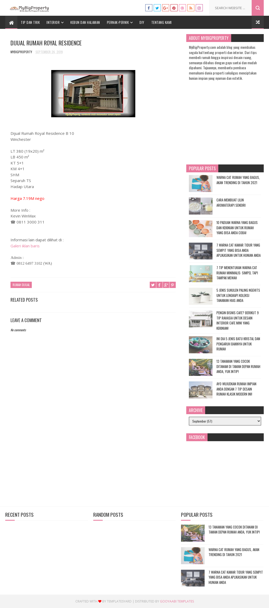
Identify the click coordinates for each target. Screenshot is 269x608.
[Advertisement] (93, 457)
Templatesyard (119, 601)
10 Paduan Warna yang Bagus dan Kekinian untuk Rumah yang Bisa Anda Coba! (237, 227)
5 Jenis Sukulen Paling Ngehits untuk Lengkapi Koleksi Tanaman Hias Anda (238, 295)
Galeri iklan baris (25, 245)
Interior (53, 22)
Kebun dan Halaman (85, 22)
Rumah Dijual (21, 285)
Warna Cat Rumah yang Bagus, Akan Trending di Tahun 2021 (238, 180)
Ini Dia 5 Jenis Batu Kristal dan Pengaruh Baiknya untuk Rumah (238, 343)
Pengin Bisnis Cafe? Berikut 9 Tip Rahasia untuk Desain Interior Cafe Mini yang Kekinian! (237, 320)
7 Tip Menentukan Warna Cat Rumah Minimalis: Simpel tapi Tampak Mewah (237, 272)
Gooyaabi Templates (177, 601)
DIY (141, 22)
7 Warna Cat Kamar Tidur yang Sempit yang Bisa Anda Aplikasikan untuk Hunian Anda (238, 250)
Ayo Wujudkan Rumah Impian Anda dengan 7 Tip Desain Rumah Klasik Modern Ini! (236, 389)
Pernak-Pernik (118, 22)
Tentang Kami (161, 22)
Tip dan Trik (30, 22)
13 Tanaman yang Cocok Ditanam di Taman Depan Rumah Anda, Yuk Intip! (238, 366)
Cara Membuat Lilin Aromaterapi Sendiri (231, 202)
